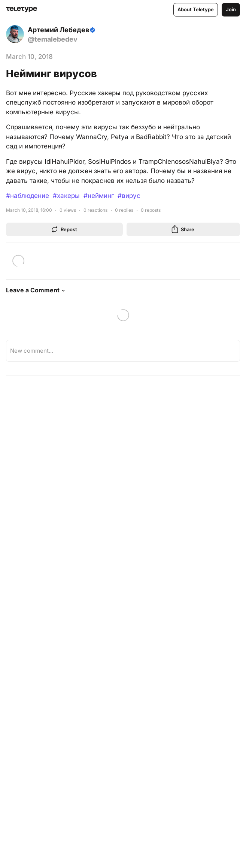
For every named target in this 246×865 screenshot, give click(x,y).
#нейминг (98, 195)
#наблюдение (27, 195)
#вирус (129, 195)
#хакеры (66, 195)
